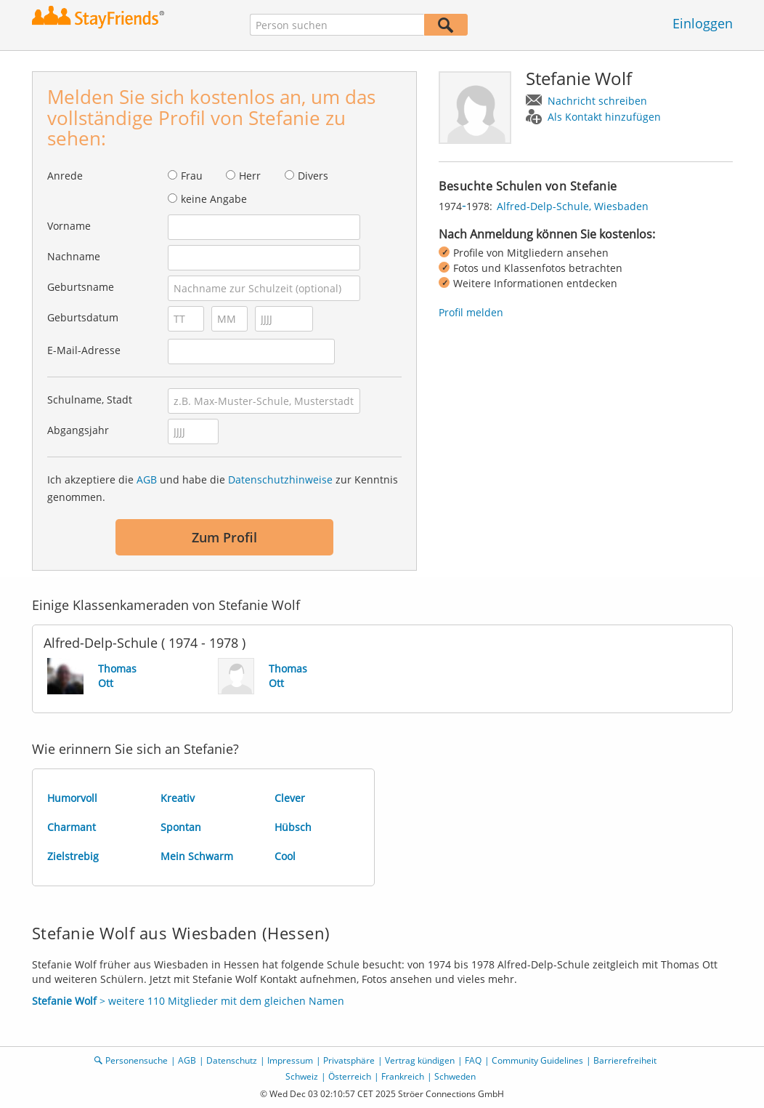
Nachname (73, 256)
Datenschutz (231, 1060)
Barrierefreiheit (625, 1060)
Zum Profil (224, 537)
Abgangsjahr (78, 430)
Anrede (65, 175)
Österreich (349, 1076)
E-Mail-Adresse (84, 350)
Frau (192, 175)
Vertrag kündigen (420, 1060)
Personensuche (136, 1060)
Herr (250, 175)
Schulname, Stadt (89, 399)
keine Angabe (214, 199)
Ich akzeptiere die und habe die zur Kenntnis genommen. (222, 488)
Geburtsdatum (82, 317)
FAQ (473, 1060)
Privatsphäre (349, 1060)
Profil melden (471, 312)
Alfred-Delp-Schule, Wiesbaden (573, 206)
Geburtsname (80, 287)
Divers (313, 175)
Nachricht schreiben (597, 101)
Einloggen (702, 23)
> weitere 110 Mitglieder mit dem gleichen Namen (188, 1001)
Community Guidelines (537, 1060)
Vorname (69, 226)
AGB (147, 479)
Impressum (290, 1060)
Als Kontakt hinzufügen (604, 117)
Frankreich (402, 1076)
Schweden (455, 1076)
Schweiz (301, 1076)
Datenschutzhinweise (280, 479)
